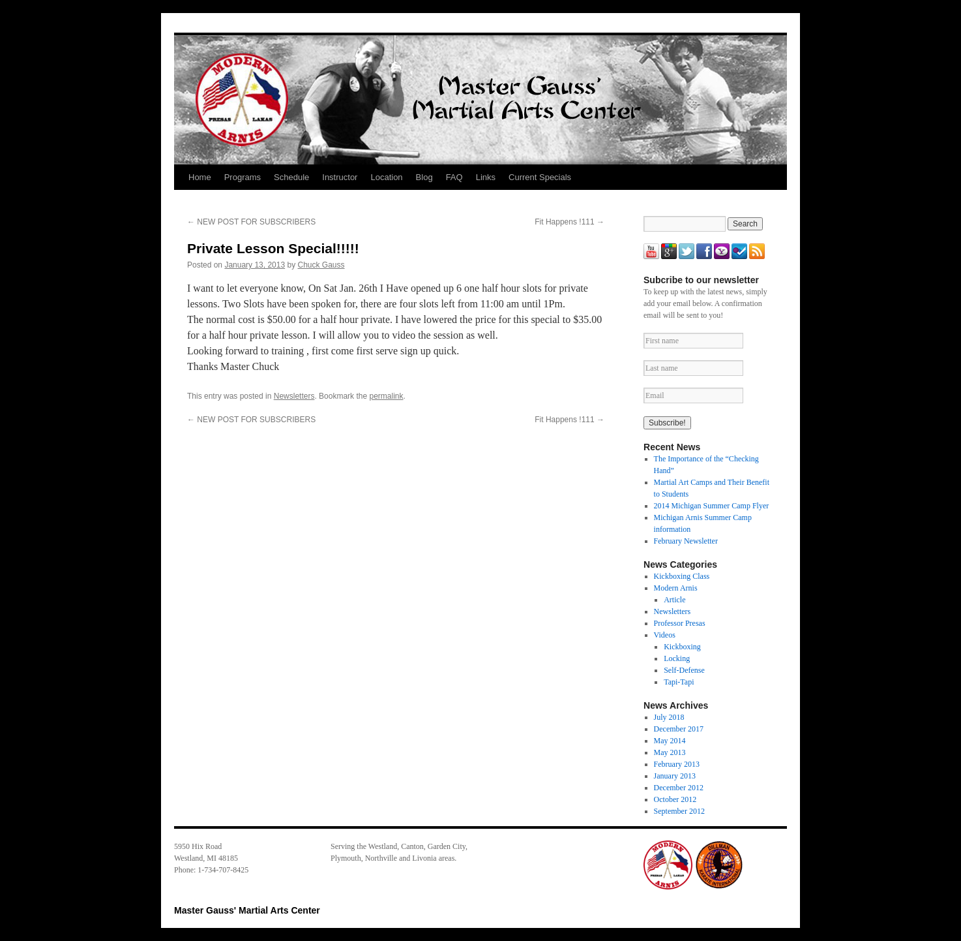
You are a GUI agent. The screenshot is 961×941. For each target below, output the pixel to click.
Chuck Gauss (321, 265)
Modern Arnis (676, 588)
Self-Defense (684, 670)
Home (199, 177)
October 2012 (675, 799)
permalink (386, 396)
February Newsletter (686, 541)
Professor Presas (679, 623)
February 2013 (677, 764)
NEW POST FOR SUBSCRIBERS (251, 221)
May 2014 (670, 740)
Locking (677, 658)
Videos (664, 635)
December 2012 (678, 787)
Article (674, 599)
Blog (424, 177)
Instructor (339, 177)
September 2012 (679, 811)
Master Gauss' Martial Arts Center (247, 910)
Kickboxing (682, 646)
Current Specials (540, 177)
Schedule (291, 177)
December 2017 (678, 728)
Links (485, 177)
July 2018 (669, 717)
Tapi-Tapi (679, 681)
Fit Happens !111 (569, 221)
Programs (242, 177)
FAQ (454, 177)
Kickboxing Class (682, 576)
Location (386, 177)
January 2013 (675, 775)
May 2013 (670, 752)
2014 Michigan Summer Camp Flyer (711, 505)
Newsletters (294, 396)
